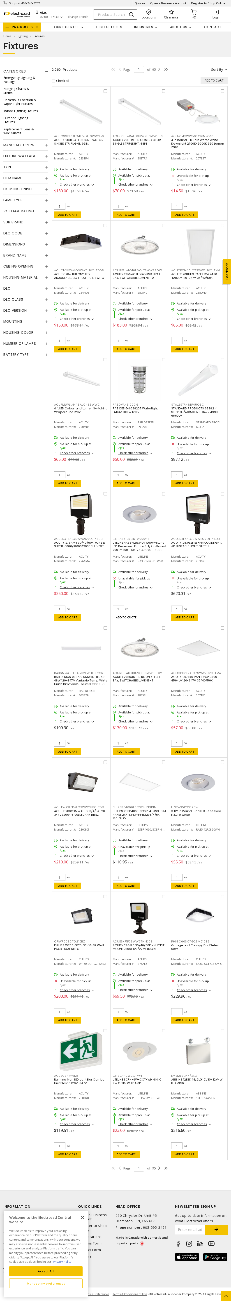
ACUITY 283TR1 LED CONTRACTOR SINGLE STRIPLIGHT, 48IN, (137, 141)
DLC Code (12, 233)
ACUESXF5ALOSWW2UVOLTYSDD (195, 539)
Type (7, 167)
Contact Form (89, 1250)
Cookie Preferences (96, 1294)
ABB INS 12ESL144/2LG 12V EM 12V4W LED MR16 (196, 1081)
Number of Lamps (19, 343)
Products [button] (22, 27)
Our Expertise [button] (66, 27)
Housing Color (18, 332)
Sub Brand (13, 222)
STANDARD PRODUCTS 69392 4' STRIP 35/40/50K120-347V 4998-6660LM (195, 412)
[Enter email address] (190, 1230)
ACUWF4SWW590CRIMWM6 (192, 136)
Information (16, 1206)
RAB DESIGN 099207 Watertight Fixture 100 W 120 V (135, 410)
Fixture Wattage (19, 156)
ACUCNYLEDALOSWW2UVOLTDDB (79, 270)
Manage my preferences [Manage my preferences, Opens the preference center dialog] (46, 1283)
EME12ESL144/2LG (184, 1076)
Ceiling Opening (18, 266)
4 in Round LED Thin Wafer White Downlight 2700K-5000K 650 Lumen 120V (197, 143)
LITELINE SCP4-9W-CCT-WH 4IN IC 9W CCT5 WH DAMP (137, 1081)
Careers (85, 1256)
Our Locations (90, 1237)
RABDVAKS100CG (126, 404)
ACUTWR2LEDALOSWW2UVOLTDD (79, 807)
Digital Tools (109, 27)
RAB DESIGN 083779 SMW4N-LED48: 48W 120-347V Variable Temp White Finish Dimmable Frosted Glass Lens (81, 680)
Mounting (13, 321)
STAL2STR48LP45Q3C (187, 404)
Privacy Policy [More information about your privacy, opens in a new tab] (62, 1262)
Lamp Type (12, 200)
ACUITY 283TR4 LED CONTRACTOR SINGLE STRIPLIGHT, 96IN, (78, 141)
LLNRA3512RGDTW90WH (131, 539)
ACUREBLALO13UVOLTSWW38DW (137, 673)
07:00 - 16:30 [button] (49, 17)
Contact (213, 27)
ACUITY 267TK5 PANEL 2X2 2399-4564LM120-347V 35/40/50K (195, 678)
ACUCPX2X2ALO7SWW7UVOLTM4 (196, 673)
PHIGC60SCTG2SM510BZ (190, 941)
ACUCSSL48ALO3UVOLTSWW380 (138, 136)
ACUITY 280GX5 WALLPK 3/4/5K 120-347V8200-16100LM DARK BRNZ (80, 813)
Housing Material (20, 277)
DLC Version (15, 310)
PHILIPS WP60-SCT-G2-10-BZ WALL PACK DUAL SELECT (79, 947)
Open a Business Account (168, 3)
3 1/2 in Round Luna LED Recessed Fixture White (196, 813)
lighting (23, 36)
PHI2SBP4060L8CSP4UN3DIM (135, 807)
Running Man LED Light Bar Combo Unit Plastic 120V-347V (79, 1081)
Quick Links (90, 1206)
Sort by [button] (217, 69)
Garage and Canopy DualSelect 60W (195, 947)
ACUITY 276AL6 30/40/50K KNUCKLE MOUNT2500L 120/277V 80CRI (139, 947)
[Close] (83, 1217)
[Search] (115, 14)
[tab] (25, 71)
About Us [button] (178, 27)
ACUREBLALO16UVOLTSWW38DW (137, 270)
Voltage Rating (18, 211)
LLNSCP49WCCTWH (127, 1076)
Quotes (140, 3)
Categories (14, 71)
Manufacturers (18, 145)
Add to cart (67, 215)
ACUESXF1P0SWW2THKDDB (133, 941)
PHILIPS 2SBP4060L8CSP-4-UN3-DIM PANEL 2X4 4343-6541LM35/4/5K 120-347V (139, 814)
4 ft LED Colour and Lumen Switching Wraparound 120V (81, 410)
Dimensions (14, 244)
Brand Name (14, 255)
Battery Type (16, 354)
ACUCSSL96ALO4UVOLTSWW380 (79, 136)
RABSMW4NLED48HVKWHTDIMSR (78, 673)
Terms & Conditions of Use (130, 1294)
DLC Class (13, 299)
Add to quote (126, 617)
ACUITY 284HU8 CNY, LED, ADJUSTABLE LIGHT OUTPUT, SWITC (79, 276)
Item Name (12, 178)
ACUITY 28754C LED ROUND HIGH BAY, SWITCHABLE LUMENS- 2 (136, 276)
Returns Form (90, 1243)
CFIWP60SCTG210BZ (69, 941)
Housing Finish (17, 189)
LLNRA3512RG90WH (186, 807)
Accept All (46, 1271)
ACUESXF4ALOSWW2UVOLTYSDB (78, 539)
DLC (7, 288)
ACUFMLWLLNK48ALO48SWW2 (77, 404)
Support (15, 3)
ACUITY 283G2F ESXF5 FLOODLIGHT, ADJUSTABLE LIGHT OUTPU (196, 544)
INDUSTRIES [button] (143, 27)
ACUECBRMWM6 (66, 1076)
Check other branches (75, 184)
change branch (78, 17)
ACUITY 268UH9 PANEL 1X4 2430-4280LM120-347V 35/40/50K (195, 276)
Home (7, 36)
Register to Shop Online (208, 3)
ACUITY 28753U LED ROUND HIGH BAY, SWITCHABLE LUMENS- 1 (136, 678)
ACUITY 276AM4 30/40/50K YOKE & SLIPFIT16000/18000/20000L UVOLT (79, 544)
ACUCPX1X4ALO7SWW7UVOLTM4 (195, 270)
